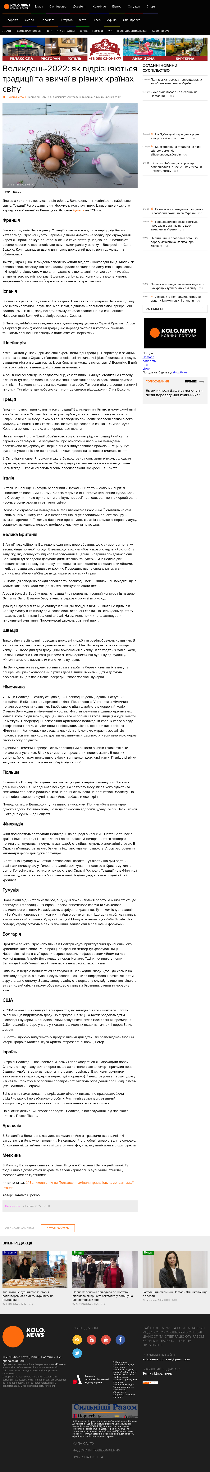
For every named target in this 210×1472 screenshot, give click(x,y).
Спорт (151, 6)
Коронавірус (160, 31)
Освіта (29, 20)
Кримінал (99, 6)
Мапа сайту (83, 1443)
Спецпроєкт (131, 20)
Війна (84, 31)
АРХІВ (6, 31)
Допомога (47, 20)
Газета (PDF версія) (29, 31)
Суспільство (57, 6)
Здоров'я (12, 20)
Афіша (111, 20)
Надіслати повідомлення (96, 1450)
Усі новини (154, 309)
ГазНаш (97, 31)
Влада (38, 6)
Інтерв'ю (67, 20)
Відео (97, 20)
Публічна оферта (87, 1457)
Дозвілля (79, 6)
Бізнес (116, 6)
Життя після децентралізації (127, 31)
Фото (82, 20)
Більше (191, 381)
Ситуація (134, 6)
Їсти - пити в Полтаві (61, 31)
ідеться (78, 210)
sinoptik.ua (180, 372)
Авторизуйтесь (58, 1228)
